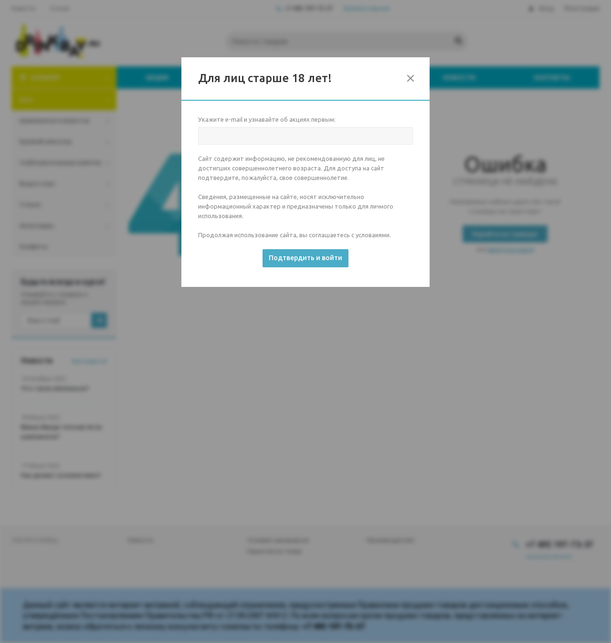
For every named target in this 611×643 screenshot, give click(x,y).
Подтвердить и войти (305, 258)
